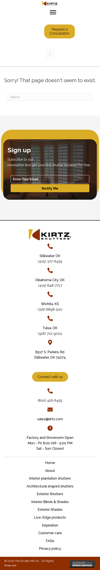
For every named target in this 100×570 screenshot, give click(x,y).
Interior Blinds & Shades (50, 502)
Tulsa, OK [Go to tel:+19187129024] (50, 328)
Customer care (50, 533)
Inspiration (50, 525)
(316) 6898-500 (50, 309)
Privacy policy (50, 549)
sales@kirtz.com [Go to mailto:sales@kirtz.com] (50, 419)
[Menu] (53, 12)
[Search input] (50, 54)
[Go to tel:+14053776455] (50, 246)
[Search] (50, 97)
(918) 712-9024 (50, 334)
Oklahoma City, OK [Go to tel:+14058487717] (50, 280)
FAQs (50, 541)
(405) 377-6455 (50, 261)
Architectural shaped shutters (50, 486)
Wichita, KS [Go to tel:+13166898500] (50, 304)
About (50, 471)
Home (50, 463)
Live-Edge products (50, 517)
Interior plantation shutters (50, 478)
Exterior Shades (50, 509)
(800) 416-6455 (50, 400)
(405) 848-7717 (50, 286)
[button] (50, 188)
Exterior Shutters (50, 494)
